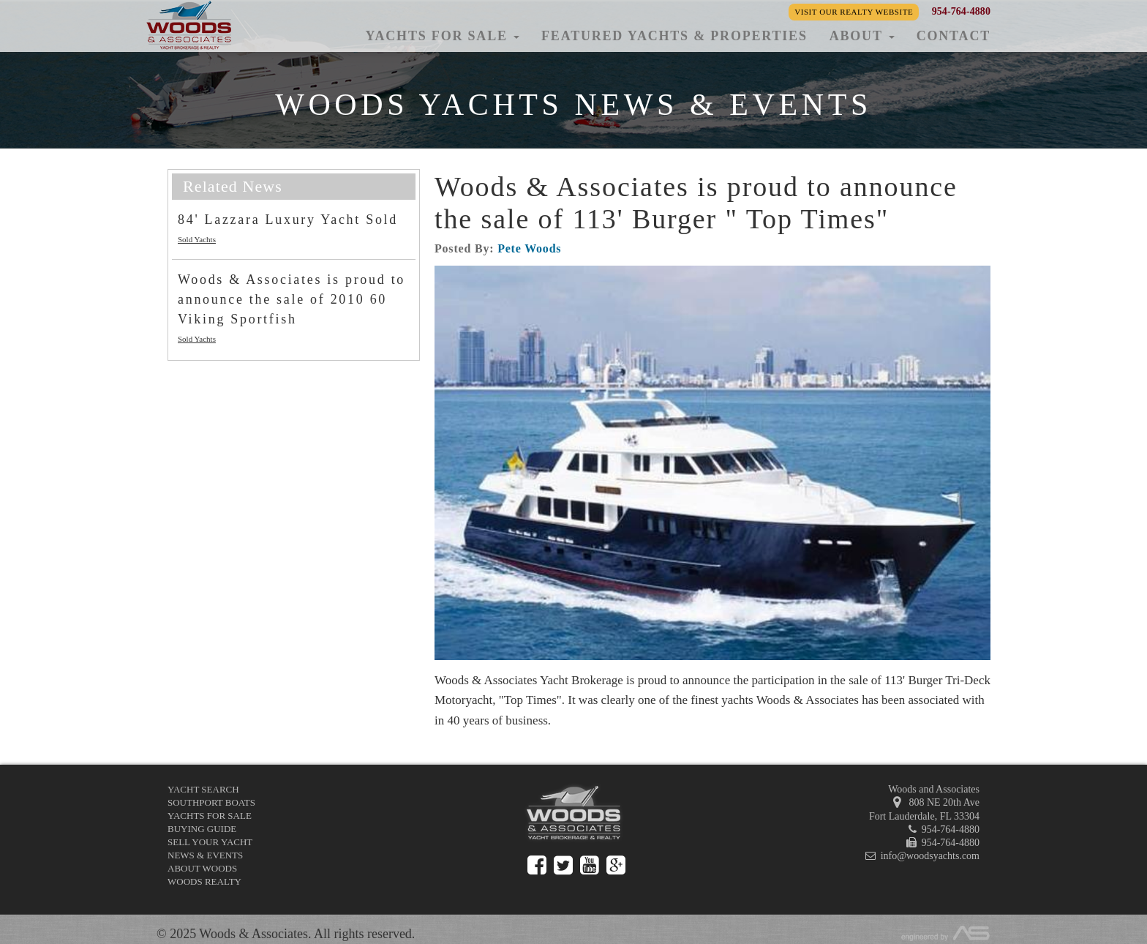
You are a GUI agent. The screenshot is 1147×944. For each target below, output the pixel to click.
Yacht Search (203, 789)
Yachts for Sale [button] (442, 36)
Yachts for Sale (210, 815)
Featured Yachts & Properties (674, 36)
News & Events (205, 855)
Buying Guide (202, 828)
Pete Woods (529, 248)
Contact (953, 36)
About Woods (202, 868)
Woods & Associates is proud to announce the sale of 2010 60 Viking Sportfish (291, 299)
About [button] (862, 36)
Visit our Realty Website (853, 11)
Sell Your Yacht (210, 841)
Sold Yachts (197, 239)
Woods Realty (204, 881)
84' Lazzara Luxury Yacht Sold (288, 219)
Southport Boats (211, 802)
